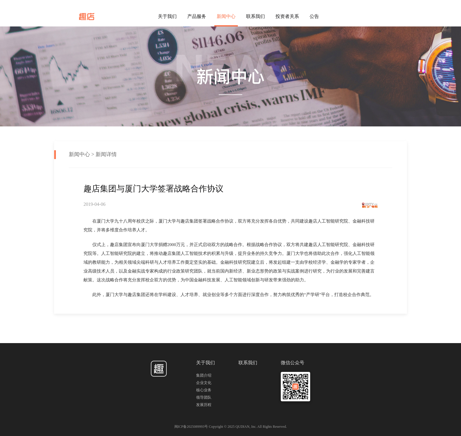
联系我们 (255, 16)
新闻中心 (226, 16)
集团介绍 (203, 375)
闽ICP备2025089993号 (191, 427)
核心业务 (203, 390)
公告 (314, 16)
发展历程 (203, 404)
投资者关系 (287, 16)
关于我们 (167, 16)
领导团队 (203, 397)
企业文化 (203, 382)
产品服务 (196, 16)
